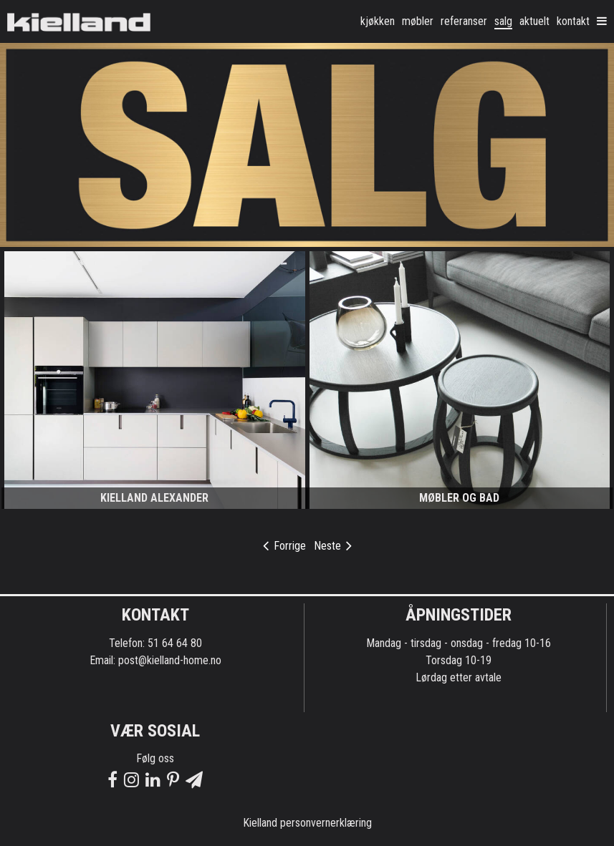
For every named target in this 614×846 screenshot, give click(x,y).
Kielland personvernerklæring (307, 823)
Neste (333, 546)
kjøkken (377, 21)
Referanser (464, 21)
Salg (503, 21)
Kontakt (573, 21)
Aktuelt (534, 21)
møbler (417, 21)
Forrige (284, 546)
